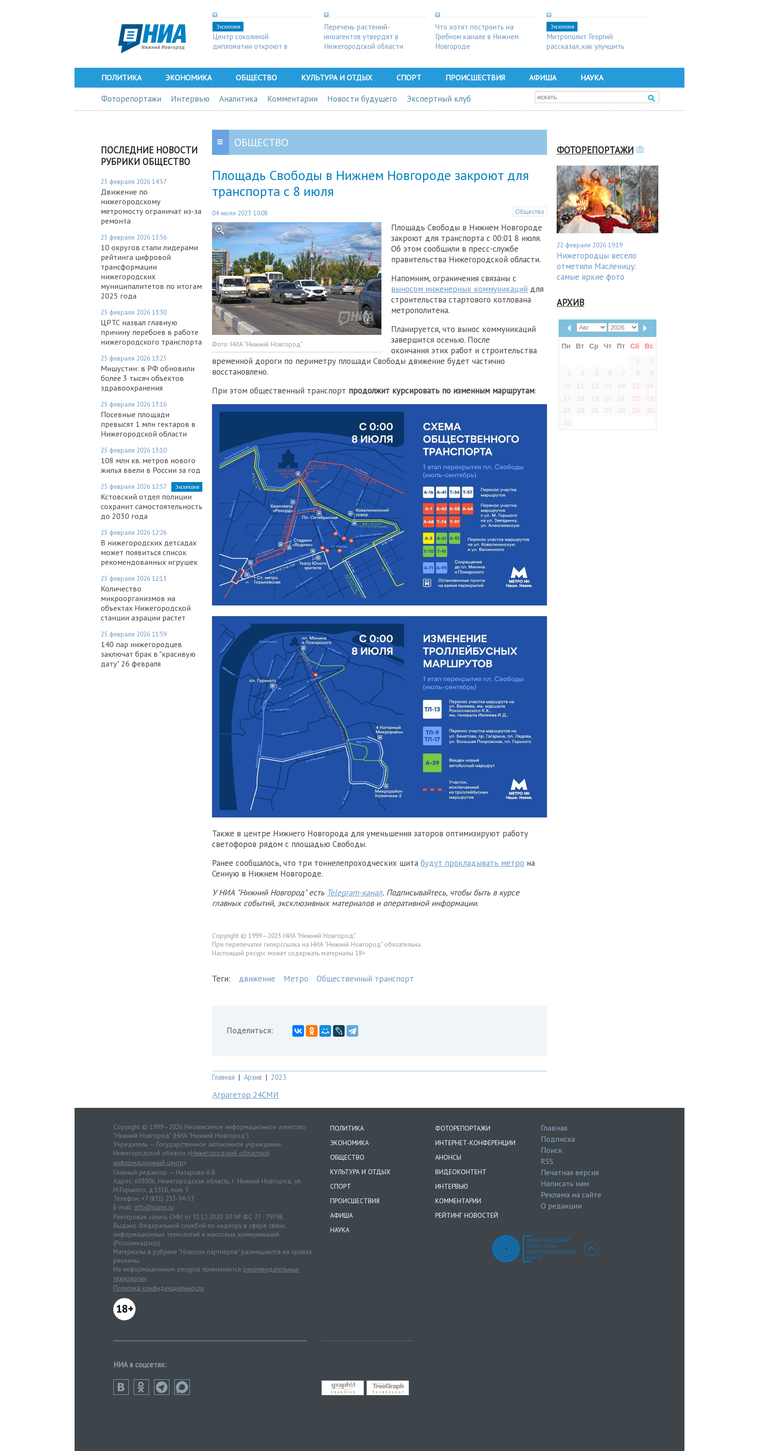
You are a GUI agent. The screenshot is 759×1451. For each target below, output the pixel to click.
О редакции (561, 1205)
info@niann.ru (154, 1207)
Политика (121, 77)
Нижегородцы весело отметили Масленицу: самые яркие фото (597, 266)
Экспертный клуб (439, 98)
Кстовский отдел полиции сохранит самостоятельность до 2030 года (151, 506)
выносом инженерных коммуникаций (459, 289)
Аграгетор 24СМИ (246, 1094)
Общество (256, 77)
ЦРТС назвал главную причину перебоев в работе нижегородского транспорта (151, 332)
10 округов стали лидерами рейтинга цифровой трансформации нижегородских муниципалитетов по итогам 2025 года (151, 271)
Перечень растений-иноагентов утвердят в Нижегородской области (363, 36)
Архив (253, 1077)
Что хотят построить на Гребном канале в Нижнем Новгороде (477, 36)
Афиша (542, 77)
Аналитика (238, 98)
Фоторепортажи (131, 98)
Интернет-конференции (475, 1142)
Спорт (408, 77)
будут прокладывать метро (472, 863)
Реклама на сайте (571, 1194)
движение (257, 978)
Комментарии (292, 98)
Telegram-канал (354, 892)
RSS (547, 1161)
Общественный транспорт (365, 978)
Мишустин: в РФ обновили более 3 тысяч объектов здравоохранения (148, 378)
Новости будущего (362, 98)
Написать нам (565, 1183)
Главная (223, 1077)
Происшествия (475, 77)
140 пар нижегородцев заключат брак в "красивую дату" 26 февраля (148, 653)
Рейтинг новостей (466, 1215)
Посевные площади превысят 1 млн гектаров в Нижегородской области (148, 423)
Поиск (551, 1150)
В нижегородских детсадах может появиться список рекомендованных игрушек (149, 552)
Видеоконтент (460, 1171)
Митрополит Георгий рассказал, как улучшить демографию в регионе (585, 45)
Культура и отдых (336, 77)
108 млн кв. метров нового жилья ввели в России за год (150, 465)
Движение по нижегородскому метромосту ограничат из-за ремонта (151, 206)
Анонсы (448, 1157)
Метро (296, 978)
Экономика (189, 77)
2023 (279, 1077)
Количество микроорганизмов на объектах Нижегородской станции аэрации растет (146, 603)
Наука (591, 77)
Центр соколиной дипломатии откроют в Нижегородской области (252, 45)
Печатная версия (570, 1172)
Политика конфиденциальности (158, 1288)
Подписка (558, 1139)
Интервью (190, 98)
